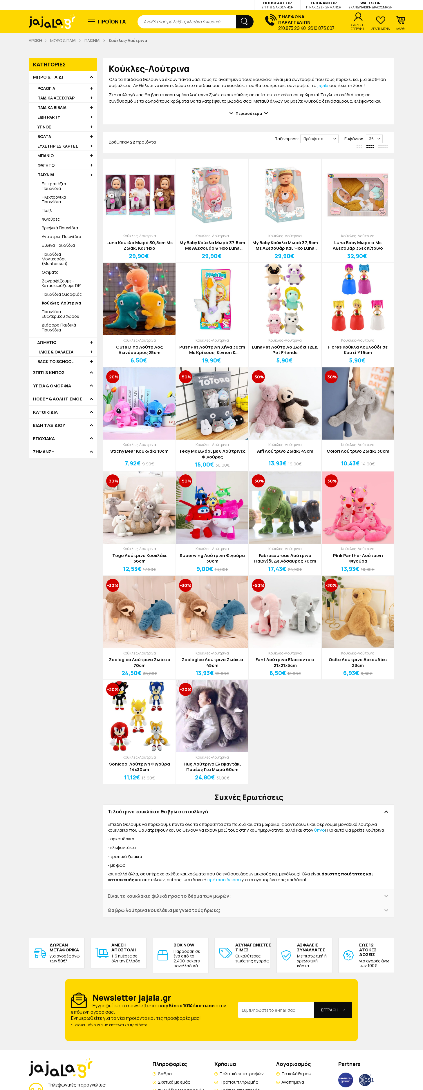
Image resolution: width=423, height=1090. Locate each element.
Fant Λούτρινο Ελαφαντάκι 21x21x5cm (285, 662)
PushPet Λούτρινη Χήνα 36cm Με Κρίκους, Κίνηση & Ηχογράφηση (212, 350)
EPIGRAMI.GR (323, 4)
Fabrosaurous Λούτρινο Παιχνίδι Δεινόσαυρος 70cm (285, 558)
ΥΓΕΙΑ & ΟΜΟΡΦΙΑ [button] (52, 386)
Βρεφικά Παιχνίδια (60, 228)
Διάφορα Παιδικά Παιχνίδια (59, 327)
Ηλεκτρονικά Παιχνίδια (54, 199)
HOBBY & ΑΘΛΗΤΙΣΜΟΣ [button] (57, 399)
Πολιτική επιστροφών (242, 1074)
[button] (400, 23)
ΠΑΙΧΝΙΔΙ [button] (45, 174)
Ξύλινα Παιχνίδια (58, 245)
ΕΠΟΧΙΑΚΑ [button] (44, 439)
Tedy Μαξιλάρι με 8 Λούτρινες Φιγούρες (212, 454)
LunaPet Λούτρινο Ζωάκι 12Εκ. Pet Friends (285, 350)
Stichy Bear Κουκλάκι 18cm (139, 451)
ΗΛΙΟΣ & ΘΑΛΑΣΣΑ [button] (55, 352)
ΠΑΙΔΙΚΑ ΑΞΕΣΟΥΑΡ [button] (56, 98)
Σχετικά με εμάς (174, 1082)
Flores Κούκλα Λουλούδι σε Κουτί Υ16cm (358, 350)
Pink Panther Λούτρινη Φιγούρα (358, 558)
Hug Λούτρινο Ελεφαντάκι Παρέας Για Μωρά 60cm (212, 766)
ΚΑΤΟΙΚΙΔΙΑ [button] (45, 412)
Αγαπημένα (292, 1082)
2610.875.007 (321, 28)
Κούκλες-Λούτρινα (139, 235)
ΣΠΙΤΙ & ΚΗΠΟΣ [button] (48, 373)
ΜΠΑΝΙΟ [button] (45, 155)
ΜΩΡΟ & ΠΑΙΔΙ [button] (48, 77)
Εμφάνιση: (354, 139)
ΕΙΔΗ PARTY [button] (48, 117)
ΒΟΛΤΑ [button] (44, 136)
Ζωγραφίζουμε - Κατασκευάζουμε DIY (61, 283)
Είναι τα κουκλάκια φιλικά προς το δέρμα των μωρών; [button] (169, 896)
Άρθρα (165, 1074)
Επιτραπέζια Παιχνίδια (54, 186)
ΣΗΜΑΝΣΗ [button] (44, 452)
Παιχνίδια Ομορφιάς (62, 294)
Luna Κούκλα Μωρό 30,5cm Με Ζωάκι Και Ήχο (139, 245)
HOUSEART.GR (277, 4)
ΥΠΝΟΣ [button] (44, 127)
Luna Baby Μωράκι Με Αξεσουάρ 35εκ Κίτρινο (358, 245)
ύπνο (319, 830)
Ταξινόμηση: (287, 139)
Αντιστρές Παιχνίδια (61, 236)
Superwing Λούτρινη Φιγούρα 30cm (212, 558)
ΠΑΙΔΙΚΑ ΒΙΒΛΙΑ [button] (51, 107)
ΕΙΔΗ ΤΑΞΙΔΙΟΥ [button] (49, 425)
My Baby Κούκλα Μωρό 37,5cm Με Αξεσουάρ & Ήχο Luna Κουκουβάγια (212, 245)
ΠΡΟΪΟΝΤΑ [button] (112, 21)
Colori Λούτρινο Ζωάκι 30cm (358, 451)
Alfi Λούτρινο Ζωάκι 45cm (285, 451)
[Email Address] (276, 1010)
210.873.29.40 (292, 28)
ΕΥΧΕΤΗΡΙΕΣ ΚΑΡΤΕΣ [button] (57, 146)
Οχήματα (50, 272)
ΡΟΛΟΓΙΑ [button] (46, 88)
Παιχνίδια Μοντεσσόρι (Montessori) (55, 258)
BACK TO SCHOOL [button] (55, 361)
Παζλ (47, 210)
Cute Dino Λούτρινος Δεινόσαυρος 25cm (139, 350)
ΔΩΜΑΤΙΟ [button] (46, 342)
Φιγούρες (51, 219)
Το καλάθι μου (296, 1074)
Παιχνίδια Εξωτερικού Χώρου (60, 314)
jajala (322, 85)
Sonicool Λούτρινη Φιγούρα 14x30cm (139, 766)
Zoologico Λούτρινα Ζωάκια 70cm (139, 662)
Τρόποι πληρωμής (239, 1082)
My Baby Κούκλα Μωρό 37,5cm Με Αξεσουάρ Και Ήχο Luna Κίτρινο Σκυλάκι (285, 245)
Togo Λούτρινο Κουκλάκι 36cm (139, 558)
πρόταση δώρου (224, 880)
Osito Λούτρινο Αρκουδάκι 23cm (358, 662)
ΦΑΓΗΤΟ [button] (46, 165)
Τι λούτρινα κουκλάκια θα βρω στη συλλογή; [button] (159, 811)
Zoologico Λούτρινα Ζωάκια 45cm (212, 662)
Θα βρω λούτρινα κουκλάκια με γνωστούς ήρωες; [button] (164, 910)
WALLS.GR (370, 4)
